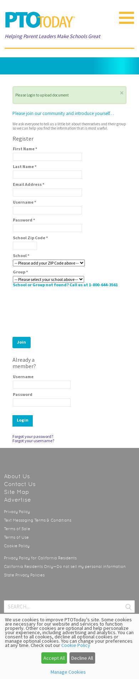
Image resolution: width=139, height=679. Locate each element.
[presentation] (67, 310)
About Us (17, 476)
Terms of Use (16, 537)
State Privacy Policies (24, 575)
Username (24, 202)
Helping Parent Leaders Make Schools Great (52, 36)
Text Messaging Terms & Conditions (37, 520)
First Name (25, 149)
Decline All (82, 658)
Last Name (25, 166)
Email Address (29, 184)
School (21, 256)
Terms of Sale (17, 529)
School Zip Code (30, 238)
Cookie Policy (17, 546)
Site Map (16, 492)
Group (20, 272)
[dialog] (69, 646)
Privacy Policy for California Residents (40, 558)
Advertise (17, 499)
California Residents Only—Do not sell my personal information (65, 566)
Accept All (54, 658)
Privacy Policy (17, 512)
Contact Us (20, 484)
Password (24, 220)
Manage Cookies (68, 672)
